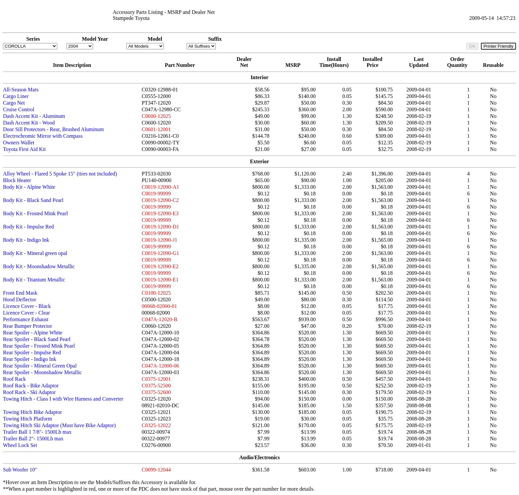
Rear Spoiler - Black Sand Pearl (37, 339)
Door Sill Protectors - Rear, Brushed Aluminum (53, 129)
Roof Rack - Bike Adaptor (31, 385)
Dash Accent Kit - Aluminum (34, 116)
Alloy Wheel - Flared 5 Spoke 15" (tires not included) (60, 173)
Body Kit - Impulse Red (28, 226)
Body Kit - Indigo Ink (26, 240)
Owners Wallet (18, 142)
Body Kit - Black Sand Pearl (33, 200)
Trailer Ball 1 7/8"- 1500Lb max (37, 432)
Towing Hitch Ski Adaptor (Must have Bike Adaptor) (59, 425)
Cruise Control (18, 109)
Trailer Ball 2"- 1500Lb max (33, 438)
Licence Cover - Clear (26, 313)
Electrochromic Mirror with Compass (42, 136)
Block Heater (17, 180)
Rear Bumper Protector (27, 326)
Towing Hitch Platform (27, 418)
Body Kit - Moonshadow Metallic (39, 266)
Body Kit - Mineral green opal (35, 253)
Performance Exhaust (25, 319)
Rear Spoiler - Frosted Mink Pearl (39, 346)
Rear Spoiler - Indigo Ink (29, 359)
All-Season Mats (20, 89)
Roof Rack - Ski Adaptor (29, 392)
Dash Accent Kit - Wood (29, 122)
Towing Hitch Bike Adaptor (32, 412)
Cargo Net (14, 103)
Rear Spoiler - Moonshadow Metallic (42, 372)
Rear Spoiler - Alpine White (32, 332)
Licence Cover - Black (27, 306)
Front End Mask (20, 293)
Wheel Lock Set (20, 445)
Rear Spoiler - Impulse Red (32, 352)
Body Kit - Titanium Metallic (34, 279)
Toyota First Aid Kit (24, 149)
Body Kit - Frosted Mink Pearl (35, 213)
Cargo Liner (15, 96)
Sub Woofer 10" (20, 469)
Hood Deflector (19, 299)
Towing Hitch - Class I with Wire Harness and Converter (63, 399)
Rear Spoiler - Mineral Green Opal (40, 366)
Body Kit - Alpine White (29, 187)
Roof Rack (14, 379)
